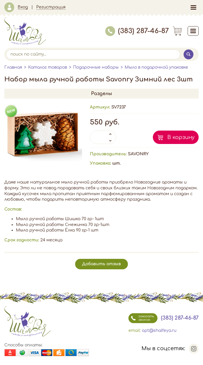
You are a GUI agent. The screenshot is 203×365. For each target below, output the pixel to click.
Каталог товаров (47, 67)
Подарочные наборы (96, 67)
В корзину (181, 137)
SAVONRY (138, 154)
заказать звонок (141, 318)
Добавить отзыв (101, 264)
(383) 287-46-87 (137, 31)
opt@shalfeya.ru (159, 330)
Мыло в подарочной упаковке (156, 67)
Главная (13, 67)
